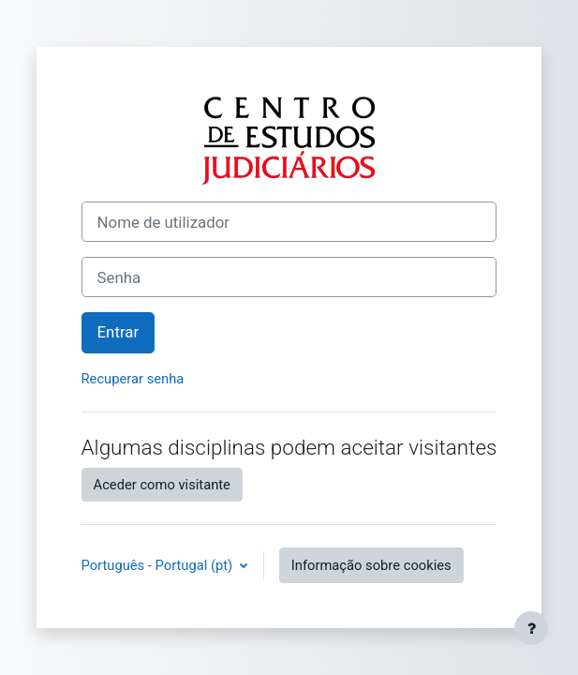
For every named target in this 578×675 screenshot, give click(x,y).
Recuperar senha (133, 378)
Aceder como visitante (162, 484)
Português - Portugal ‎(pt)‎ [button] (159, 565)
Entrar (118, 331)
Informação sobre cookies (371, 565)
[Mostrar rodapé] (531, 628)
